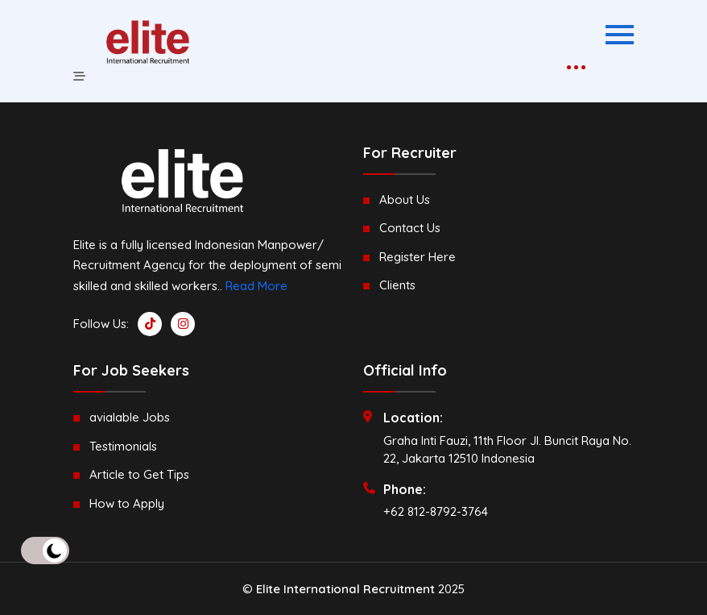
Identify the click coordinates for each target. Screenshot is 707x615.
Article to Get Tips (139, 474)
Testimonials (123, 446)
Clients (397, 285)
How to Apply (126, 503)
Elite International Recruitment (345, 588)
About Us (404, 199)
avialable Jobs (129, 417)
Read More (256, 285)
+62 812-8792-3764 (435, 511)
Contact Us (409, 227)
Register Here (417, 256)
